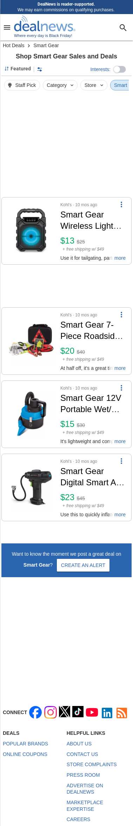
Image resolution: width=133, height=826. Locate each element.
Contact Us (82, 754)
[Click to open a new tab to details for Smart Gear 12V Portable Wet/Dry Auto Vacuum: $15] (31, 414)
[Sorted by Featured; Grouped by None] (17, 68)
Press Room (83, 775)
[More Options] (121, 204)
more (120, 258)
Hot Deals (13, 45)
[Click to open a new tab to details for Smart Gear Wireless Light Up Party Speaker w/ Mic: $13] (31, 230)
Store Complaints (92, 764)
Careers (79, 819)
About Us (79, 743)
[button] (119, 69)
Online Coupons (25, 754)
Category (61, 85)
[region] (66, 145)
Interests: (100, 69)
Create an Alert (83, 565)
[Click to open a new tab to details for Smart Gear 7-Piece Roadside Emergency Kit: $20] (31, 341)
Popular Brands (25, 743)
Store (95, 85)
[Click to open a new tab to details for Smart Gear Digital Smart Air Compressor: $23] (31, 487)
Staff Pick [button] (21, 85)
